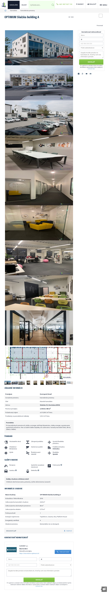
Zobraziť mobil (63, 552)
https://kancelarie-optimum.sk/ (29, 553)
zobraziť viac (39, 586)
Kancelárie (14, 4)
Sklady (24, 4)
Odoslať (39, 580)
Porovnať (100, 25)
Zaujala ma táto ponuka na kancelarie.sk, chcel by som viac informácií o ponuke (39, 572)
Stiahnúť (68, 531)
